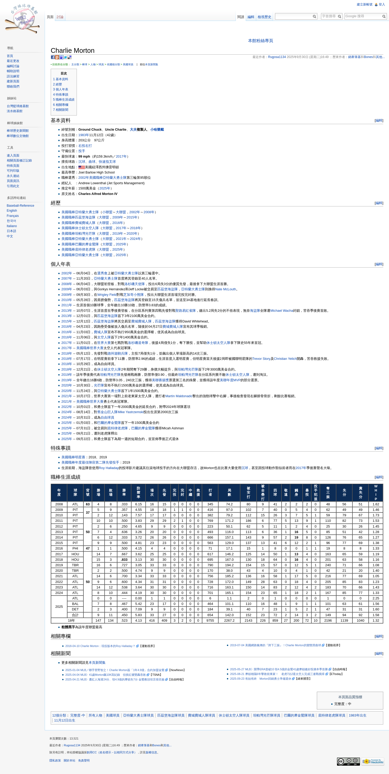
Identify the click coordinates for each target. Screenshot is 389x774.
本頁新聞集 (153, 64)
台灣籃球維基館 (18, 106)
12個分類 (61, 716)
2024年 (137, 239)
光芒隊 (101, 386)
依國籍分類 (115, 64)
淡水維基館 (15, 111)
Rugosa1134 (74, 746)
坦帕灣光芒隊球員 (268, 716)
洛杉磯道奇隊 (140, 343)
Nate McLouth (227, 289)
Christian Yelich (287, 359)
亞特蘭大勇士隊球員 (140, 716)
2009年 (119, 218)
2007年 (68, 279)
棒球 (86, 64)
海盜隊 (257, 311)
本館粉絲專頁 (261, 41)
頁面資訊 (13, 181)
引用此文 (13, 186)
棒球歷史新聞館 (18, 130)
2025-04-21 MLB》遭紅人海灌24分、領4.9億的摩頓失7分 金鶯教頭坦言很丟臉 (116, 679)
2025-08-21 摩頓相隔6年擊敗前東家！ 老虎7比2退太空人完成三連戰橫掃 (278, 674)
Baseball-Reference (21, 205)
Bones (158, 746)
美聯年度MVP (232, 380)
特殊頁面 (13, 165)
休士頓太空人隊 (89, 228)
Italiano (12, 226)
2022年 (68, 407)
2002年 (85, 178)
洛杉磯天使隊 (137, 284)
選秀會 (104, 273)
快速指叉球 (109, 162)
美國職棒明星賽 (75, 457)
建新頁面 (13, 81)
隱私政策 (57, 762)
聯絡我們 (13, 86)
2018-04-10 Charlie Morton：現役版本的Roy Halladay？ (102, 646)
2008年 (150, 212)
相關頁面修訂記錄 (19, 160)
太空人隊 (106, 337)
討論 (61, 17)
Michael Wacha (283, 311)
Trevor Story (263, 359)
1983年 (85, 135)
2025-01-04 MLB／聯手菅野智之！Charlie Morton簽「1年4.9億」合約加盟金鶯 (116, 670)
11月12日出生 (66, 721)
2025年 (106, 189)
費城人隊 (103, 332)
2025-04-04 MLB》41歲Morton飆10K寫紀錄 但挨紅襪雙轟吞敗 (107, 675)
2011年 (68, 306)
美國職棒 (98, 178)
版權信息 (153, 753)
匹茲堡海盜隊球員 (172, 716)
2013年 (68, 311)
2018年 (137, 228)
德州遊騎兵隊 (120, 354)
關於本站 (71, 762)
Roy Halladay (111, 468)
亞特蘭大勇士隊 (116, 178)
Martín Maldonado (180, 396)
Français (13, 216)
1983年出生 (359, 716)
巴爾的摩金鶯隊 (89, 244)
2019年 (119, 234)
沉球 (83, 162)
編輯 (378, 121)
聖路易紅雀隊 (188, 311)
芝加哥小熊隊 (135, 295)
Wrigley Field (109, 295)
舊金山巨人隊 (109, 412)
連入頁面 (13, 155)
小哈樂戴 (159, 130)
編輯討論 (13, 66)
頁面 (51, 17)
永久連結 (13, 176)
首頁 (10, 56)
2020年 (133, 234)
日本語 (12, 231)
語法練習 (13, 76)
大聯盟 (123, 212)
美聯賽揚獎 (162, 380)
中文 (10, 236)
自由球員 (109, 418)
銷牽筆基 (145, 746)
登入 (382, 4)
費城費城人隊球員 (203, 716)
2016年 (119, 223)
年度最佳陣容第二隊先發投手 (99, 463)
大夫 (135, 130)
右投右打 (87, 146)
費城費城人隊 (87, 223)
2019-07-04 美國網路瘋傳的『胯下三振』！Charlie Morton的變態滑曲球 (276, 645)
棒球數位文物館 (18, 136)
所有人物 (97, 716)
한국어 (12, 221)
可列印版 (13, 170)
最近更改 (13, 61)
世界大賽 (106, 343)
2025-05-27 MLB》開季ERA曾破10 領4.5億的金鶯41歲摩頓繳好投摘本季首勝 (280, 669)
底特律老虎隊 (87, 250)
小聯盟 (109, 212)
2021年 (123, 239)
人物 (95, 64)
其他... (169, 746)
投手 (83, 151)
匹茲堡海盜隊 (87, 218)
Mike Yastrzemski (133, 412)
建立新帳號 (364, 4)
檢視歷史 (264, 17)
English (12, 210)
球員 (103, 64)
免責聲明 (85, 762)
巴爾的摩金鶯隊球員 (301, 716)
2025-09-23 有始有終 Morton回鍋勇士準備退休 (261, 678)
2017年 (123, 157)
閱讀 (240, 17)
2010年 (68, 300)
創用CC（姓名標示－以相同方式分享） (114, 753)
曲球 (93, 162)
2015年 (133, 218)
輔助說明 (13, 71)
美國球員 (130, 64)
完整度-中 (79, 716)
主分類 (77, 64)
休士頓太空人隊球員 (236, 716)
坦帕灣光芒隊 (87, 234)
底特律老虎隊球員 (333, 716)
